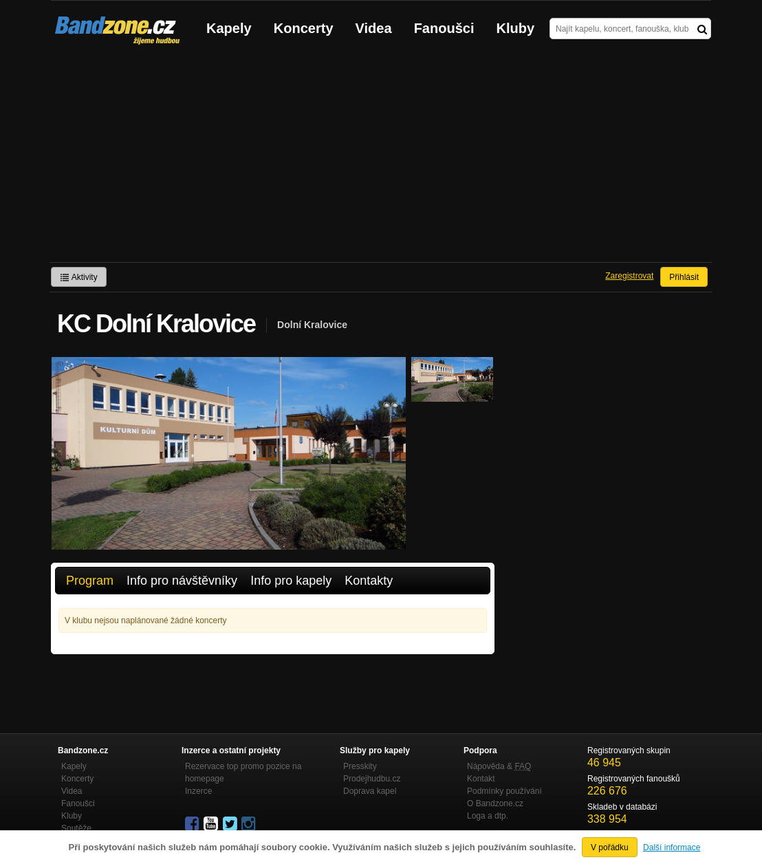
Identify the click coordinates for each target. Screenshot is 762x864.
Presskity (360, 766)
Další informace (671, 847)
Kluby (516, 28)
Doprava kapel (369, 791)
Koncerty (304, 28)
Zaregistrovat (629, 276)
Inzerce (198, 791)
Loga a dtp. (487, 816)
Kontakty (369, 580)
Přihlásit (684, 277)
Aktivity (79, 277)
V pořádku (610, 847)
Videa (374, 28)
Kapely (229, 28)
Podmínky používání (504, 791)
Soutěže (76, 828)
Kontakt (481, 779)
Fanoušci (444, 28)
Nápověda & (499, 766)
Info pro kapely (290, 580)
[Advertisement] (381, 159)
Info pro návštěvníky (182, 580)
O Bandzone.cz (495, 803)
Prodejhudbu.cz (371, 779)
